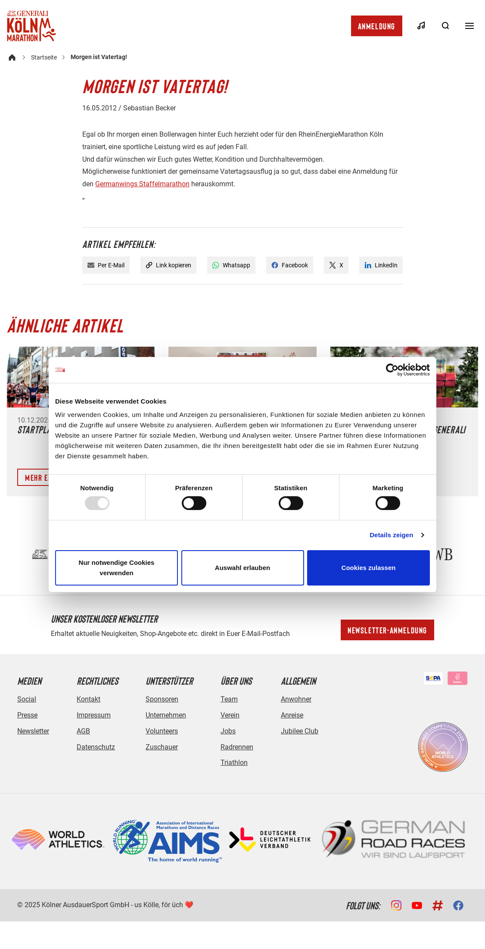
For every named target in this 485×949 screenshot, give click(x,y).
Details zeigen (391, 535)
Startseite (44, 57)
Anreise (292, 715)
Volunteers (162, 731)
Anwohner (296, 699)
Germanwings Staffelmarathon (142, 184)
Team (229, 699)
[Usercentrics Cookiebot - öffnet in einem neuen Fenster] (392, 369)
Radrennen (237, 747)
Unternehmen (166, 715)
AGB (83, 731)
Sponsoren (162, 699)
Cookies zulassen (369, 567)
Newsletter (33, 731)
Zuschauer (162, 747)
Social (26, 699)
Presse (27, 715)
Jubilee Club (299, 731)
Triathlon (234, 762)
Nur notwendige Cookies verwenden (117, 567)
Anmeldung (376, 26)
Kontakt (88, 699)
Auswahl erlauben (242, 567)
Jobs (228, 731)
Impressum (94, 715)
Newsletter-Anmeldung (387, 630)
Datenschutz (96, 747)
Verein (230, 715)
